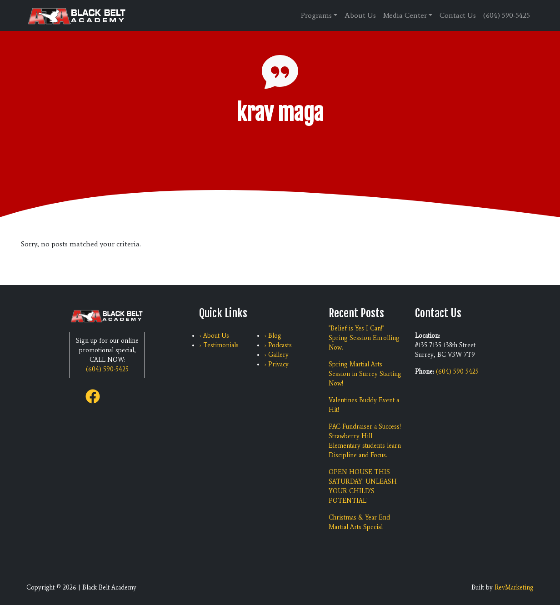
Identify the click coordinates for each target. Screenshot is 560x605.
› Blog (272, 336)
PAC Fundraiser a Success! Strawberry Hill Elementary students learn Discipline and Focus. (365, 441)
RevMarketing (514, 587)
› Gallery (276, 355)
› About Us (214, 336)
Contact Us (458, 15)
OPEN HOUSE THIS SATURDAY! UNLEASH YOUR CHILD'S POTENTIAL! (363, 486)
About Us (360, 15)
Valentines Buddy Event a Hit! (364, 405)
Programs (316, 15)
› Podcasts (278, 345)
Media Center (405, 15)
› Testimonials (219, 345)
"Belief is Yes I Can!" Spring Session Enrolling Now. (364, 338)
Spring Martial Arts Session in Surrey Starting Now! (365, 373)
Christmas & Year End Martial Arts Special (359, 522)
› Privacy (276, 364)
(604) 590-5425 (506, 15)
